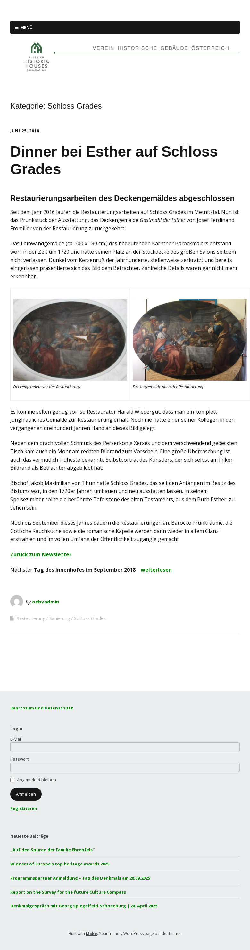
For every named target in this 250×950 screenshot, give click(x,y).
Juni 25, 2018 (24, 131)
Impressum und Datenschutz (41, 708)
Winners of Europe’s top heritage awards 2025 (59, 864)
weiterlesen (156, 569)
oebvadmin (45, 601)
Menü (26, 27)
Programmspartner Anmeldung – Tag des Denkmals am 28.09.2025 (80, 878)
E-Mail (16, 739)
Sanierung (59, 618)
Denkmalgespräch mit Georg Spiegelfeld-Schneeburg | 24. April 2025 (83, 906)
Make (91, 933)
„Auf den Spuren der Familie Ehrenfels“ (52, 850)
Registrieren (23, 808)
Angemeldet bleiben (36, 779)
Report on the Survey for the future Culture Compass (68, 892)
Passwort (19, 759)
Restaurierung (30, 618)
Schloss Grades (90, 618)
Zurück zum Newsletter (40, 554)
